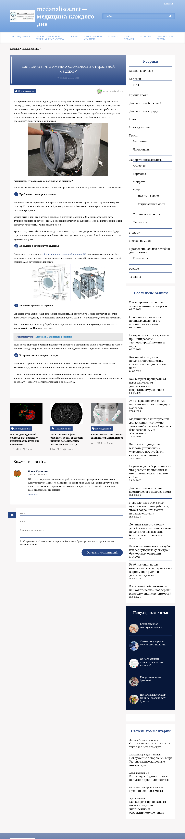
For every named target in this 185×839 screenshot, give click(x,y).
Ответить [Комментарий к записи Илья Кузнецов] (29, 503)
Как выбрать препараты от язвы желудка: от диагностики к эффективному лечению (149, 368)
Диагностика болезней (143, 96)
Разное (132, 261)
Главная (168, 3)
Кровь (74, 29)
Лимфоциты (139, 142)
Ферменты (138, 215)
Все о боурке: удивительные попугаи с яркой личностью (147, 752)
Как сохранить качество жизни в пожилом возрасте (149, 297)
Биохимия (138, 134)
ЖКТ (134, 77)
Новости (133, 225)
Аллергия (137, 158)
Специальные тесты (145, 207)
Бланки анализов (139, 63)
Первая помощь (129, 31)
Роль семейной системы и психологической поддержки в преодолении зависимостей (149, 564)
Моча (134, 183)
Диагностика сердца (165, 31)
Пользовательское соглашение (159, 831)
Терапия (113, 29)
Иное (131, 112)
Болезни (145, 29)
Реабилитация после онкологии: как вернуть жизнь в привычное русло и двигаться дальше (149, 544)
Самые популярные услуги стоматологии (151, 618)
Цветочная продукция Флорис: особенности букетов (151, 673)
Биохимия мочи (145, 189)
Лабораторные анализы (93, 31)
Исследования (21, 29)
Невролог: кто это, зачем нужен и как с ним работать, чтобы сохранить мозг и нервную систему (147, 483)
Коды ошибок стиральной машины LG (65, 251)
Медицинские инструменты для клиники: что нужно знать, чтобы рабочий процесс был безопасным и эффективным (148, 406)
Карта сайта (132, 831)
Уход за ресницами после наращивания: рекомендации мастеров (148, 386)
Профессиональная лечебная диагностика (50, 31)
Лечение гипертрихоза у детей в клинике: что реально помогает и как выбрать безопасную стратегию (149, 504)
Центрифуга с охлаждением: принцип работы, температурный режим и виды (149, 331)
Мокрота (137, 175)
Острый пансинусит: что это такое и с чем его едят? (147, 720)
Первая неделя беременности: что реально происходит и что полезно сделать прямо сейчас (149, 448)
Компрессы (139, 251)
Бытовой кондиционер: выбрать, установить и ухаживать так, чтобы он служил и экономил (144, 428)
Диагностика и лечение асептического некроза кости (148, 464)
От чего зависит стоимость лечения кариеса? (149, 637)
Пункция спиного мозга (144, 765)
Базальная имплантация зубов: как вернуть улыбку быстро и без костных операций (148, 524)
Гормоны (137, 166)
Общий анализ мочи (148, 197)
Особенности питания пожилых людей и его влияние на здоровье (149, 313)
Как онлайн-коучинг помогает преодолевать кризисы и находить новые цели (148, 349)
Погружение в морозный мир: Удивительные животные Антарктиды (148, 736)
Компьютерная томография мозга (149, 600)
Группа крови (136, 88)
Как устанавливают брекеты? (149, 654)
